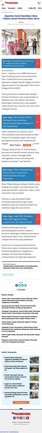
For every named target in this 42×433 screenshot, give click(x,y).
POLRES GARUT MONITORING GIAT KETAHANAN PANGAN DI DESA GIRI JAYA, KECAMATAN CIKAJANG (20, 267)
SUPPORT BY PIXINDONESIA (9, 432)
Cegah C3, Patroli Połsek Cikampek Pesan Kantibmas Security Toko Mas (14, 386)
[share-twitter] (19, 285)
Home (4, 8)
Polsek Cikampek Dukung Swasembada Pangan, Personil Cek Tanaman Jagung (15, 377)
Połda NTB (32, 8)
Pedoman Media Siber (24, 422)
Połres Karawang (8, 274)
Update (27, 145)
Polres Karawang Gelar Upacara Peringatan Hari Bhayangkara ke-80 (16, 368)
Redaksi (14, 422)
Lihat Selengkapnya (21, 402)
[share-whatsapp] (22, 285)
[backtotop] (21, 409)
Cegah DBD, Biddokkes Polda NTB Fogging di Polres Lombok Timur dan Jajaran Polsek (18, 219)
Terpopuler (11, 8)
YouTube (29, 418)
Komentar (21, 289)
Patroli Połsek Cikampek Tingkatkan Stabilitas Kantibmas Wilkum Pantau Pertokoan (16, 359)
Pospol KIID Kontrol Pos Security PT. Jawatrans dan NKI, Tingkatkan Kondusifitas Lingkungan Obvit (18, 63)
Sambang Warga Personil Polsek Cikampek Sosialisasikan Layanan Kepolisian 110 (16, 394)
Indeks (20, 8)
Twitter (25, 418)
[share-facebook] (16, 285)
